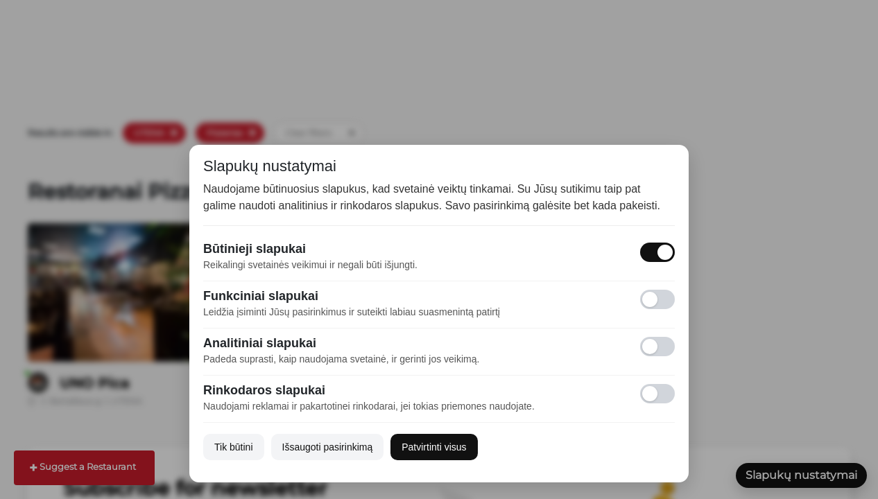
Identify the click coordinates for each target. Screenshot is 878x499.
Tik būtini (233, 447)
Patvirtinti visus (434, 447)
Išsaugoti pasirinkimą (327, 447)
